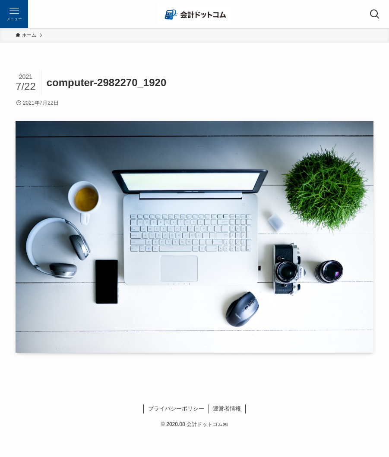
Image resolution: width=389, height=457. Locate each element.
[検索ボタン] (375, 14)
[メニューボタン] (14, 14)
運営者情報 (227, 408)
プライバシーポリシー (176, 408)
